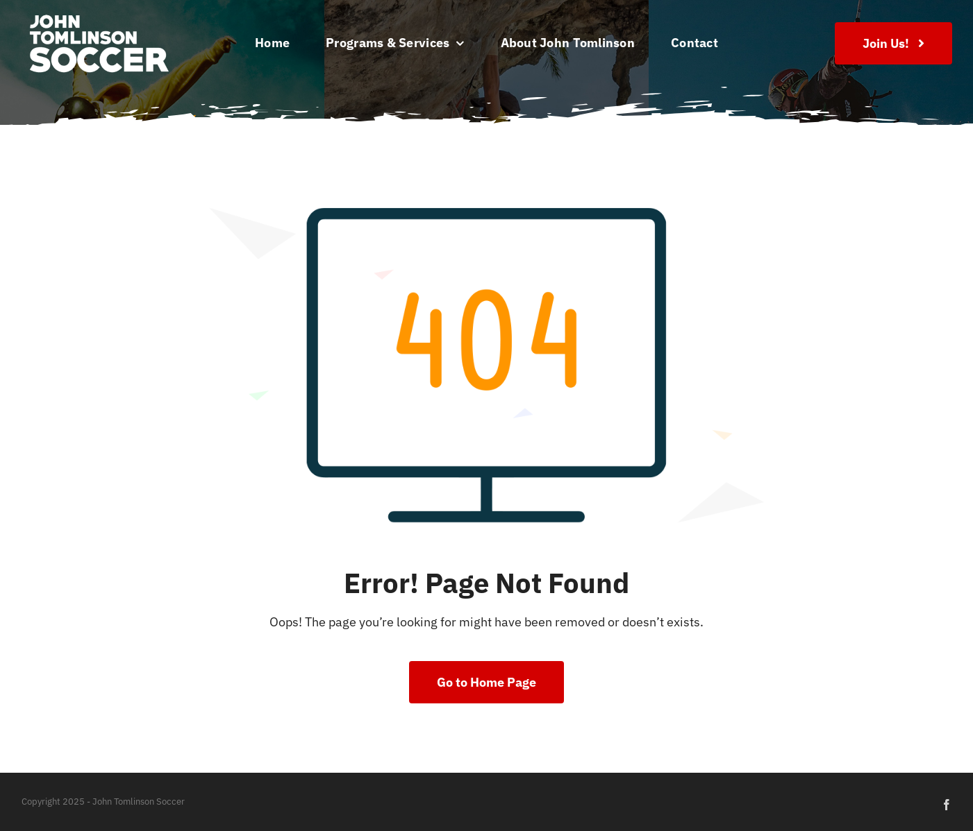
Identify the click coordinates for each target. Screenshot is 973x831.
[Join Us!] (893, 43)
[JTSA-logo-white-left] (99, 16)
